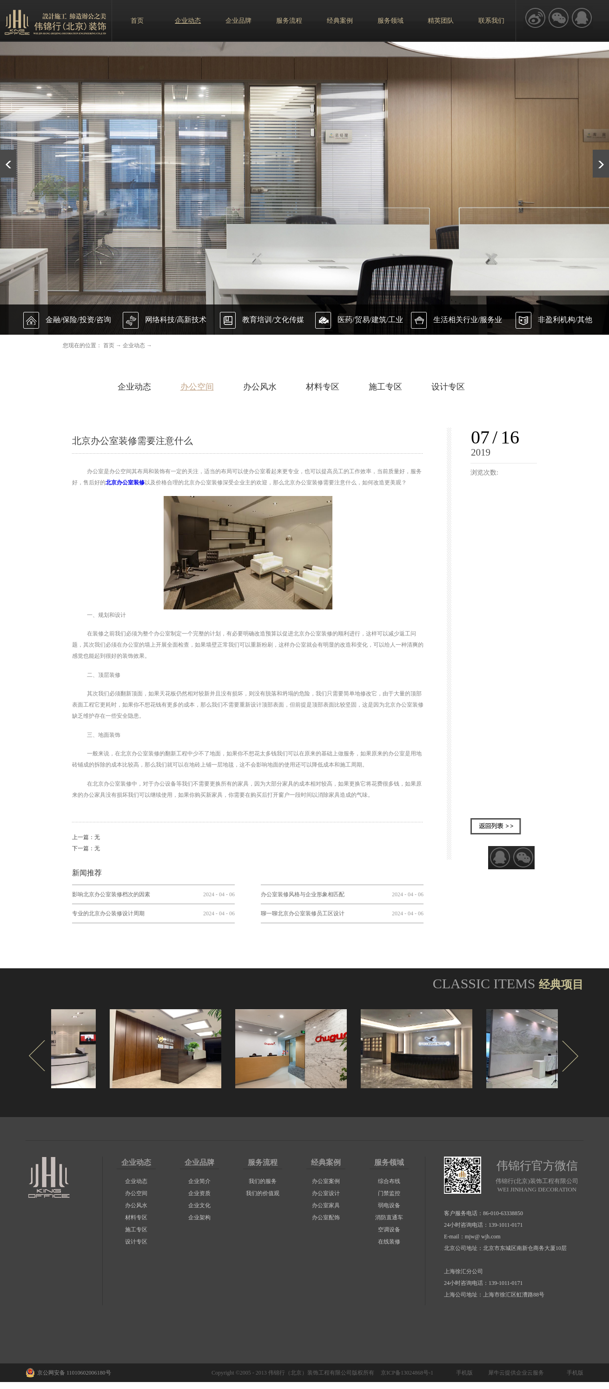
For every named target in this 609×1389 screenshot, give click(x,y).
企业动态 (134, 345)
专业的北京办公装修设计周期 (108, 913)
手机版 (463, 1372)
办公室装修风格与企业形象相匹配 (302, 894)
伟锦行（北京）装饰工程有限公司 (310, 1372)
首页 (137, 20)
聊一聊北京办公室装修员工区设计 (302, 913)
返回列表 (495, 826)
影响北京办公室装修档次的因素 (111, 894)
